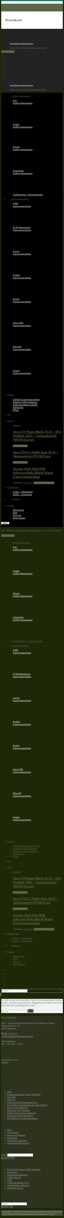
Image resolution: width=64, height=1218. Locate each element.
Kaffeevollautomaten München (21, 1113)
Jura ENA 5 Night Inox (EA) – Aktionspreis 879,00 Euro (35, 454)
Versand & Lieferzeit (17, 1140)
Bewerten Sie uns (15, 1188)
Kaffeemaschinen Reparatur (20, 1115)
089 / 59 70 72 (8, 51)
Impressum (12, 1172)
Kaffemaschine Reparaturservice (22, 1102)
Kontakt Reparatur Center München (24, 1094)
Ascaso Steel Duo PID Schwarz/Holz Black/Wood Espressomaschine (33, 473)
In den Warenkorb (44, 483)
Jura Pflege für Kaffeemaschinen (22, 1118)
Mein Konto (12, 1132)
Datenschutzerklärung (17, 1175)
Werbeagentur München (18, 1185)
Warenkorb (12, 1138)
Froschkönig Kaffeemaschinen (21, 43)
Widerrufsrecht (14, 1177)
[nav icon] (5, 523)
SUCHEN (7, 1207)
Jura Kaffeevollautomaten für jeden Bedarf (27, 1105)
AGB (9, 1180)
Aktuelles (11, 1097)
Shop (9, 1092)
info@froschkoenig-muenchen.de (17, 1036)
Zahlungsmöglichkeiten (18, 1143)
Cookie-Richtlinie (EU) (18, 1182)
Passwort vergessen (16, 1135)
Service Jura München (17, 1108)
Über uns (11, 1100)
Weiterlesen (20, 446)
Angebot (17, 425)
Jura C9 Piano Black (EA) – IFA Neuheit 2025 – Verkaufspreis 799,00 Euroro (37, 436)
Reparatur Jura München (18, 1110)
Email (4, 1155)
